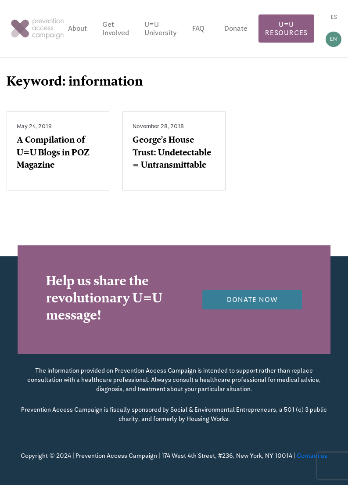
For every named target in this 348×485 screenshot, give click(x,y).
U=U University (160, 28)
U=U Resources (286, 28)
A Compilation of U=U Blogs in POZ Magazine (53, 154)
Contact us (312, 455)
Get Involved (115, 28)
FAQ (198, 28)
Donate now (252, 299)
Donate (236, 28)
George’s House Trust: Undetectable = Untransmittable (172, 154)
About (77, 28)
